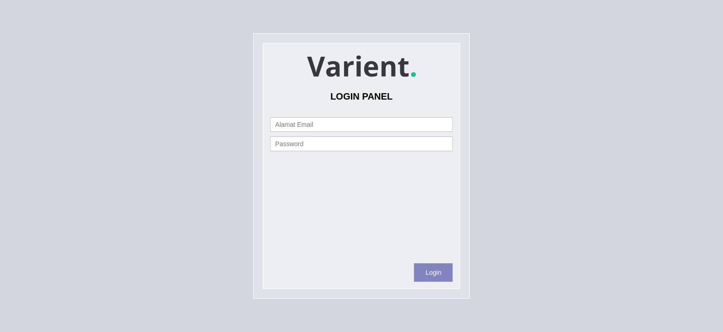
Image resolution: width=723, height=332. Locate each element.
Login (433, 272)
